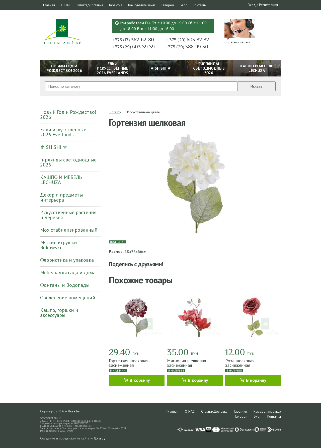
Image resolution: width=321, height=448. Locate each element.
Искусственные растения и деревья (68, 215)
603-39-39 (133, 46)
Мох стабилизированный (69, 230)
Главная (49, 5)
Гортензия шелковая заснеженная (128, 363)
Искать (256, 86)
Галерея (168, 5)
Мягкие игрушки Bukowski (58, 245)
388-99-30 (187, 46)
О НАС (66, 5)
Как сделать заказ (141, 5)
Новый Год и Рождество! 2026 (68, 114)
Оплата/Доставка (90, 5)
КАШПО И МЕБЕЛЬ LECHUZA (61, 180)
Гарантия (115, 5)
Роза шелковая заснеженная (240, 363)
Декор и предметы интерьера (61, 197)
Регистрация (268, 5)
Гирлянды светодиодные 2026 (68, 162)
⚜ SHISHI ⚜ (53, 147)
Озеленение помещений (67, 297)
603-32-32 (187, 39)
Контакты (199, 5)
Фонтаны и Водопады (65, 285)
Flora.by (115, 112)
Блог (183, 5)
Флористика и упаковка (67, 260)
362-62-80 (133, 39)
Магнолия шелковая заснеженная (186, 363)
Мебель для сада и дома (68, 272)
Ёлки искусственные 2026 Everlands (63, 132)
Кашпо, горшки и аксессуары (59, 312)
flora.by (74, 411)
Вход (252, 5)
